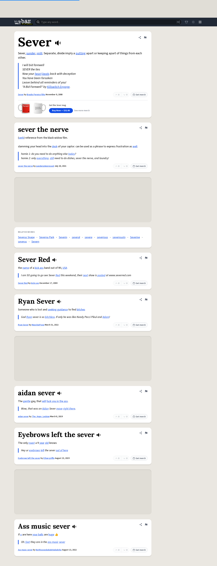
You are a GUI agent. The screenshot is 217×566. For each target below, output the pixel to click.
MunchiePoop (38, 324)
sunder (30, 53)
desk (54, 146)
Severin (63, 237)
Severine (135, 237)
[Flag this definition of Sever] (145, 37)
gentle (27, 401)
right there (69, 409)
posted (101, 275)
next (85, 275)
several (76, 237)
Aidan (45, 409)
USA (65, 268)
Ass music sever (25, 549)
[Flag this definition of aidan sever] (146, 391)
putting (81, 53)
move (59, 409)
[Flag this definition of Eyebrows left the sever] (146, 432)
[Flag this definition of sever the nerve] (146, 127)
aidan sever (23, 416)
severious (102, 237)
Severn (35, 242)
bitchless (50, 317)
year (41, 443)
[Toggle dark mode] (193, 22)
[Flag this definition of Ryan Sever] (146, 299)
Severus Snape (26, 237)
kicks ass (35, 283)
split (40, 53)
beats (45, 74)
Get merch (139, 94)
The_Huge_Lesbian (41, 416)
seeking (52, 310)
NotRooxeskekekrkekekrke (49, 549)
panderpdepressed (45, 166)
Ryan (29, 317)
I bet (27, 542)
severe (88, 237)
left (42, 450)
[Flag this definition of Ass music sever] (146, 524)
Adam (106, 317)
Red (58, 275)
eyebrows (34, 450)
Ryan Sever (23, 324)
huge (51, 535)
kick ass (39, 268)
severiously (119, 237)
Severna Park (46, 237)
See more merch (82, 110)
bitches (81, 310)
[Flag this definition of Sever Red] (146, 257)
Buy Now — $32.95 (61, 110)
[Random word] (178, 22)
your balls (37, 535)
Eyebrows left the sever (29, 458)
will (44, 401)
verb (21, 138)
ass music (53, 542)
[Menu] (200, 22)
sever (62, 542)
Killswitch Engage (58, 87)
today (71, 154)
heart (38, 74)
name (25, 268)
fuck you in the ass (57, 401)
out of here (62, 450)
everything (43, 158)
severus (22, 242)
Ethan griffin (48, 458)
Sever (21, 94)
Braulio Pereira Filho (36, 94)
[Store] (186, 22)
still (52, 158)
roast (32, 443)
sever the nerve (25, 166)
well (135, 146)
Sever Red (23, 283)
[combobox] (108, 22)
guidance (62, 310)
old (47, 443)
